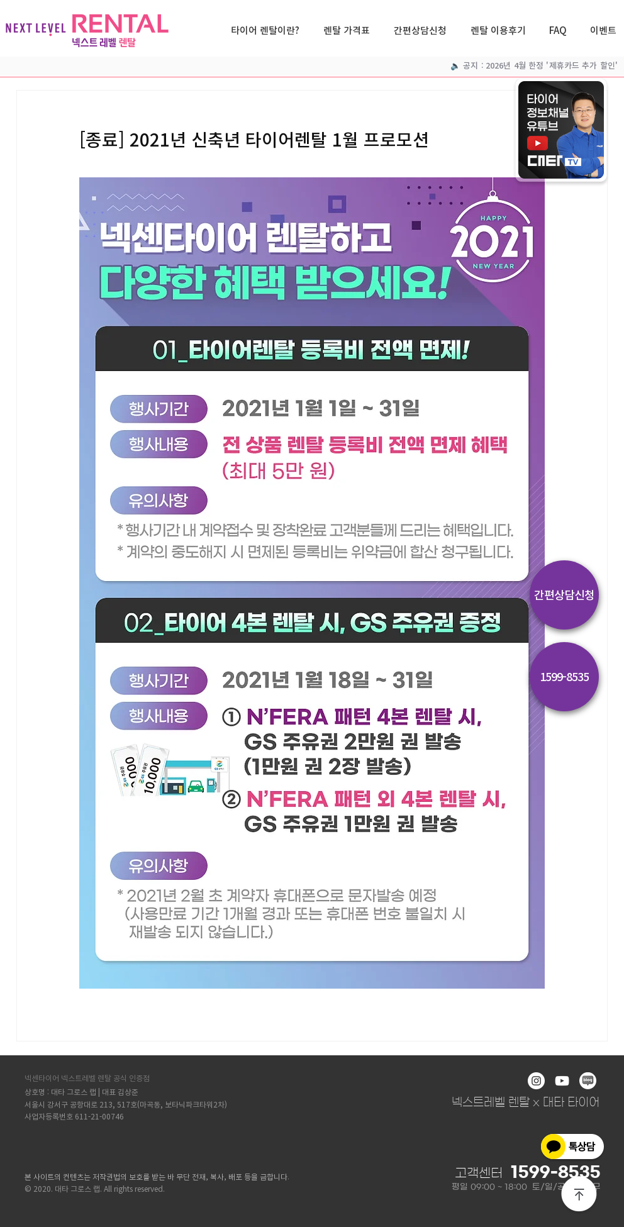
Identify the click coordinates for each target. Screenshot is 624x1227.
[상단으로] (579, 1194)
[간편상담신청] (564, 595)
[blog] (587, 1080)
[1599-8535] (564, 676)
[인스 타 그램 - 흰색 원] (536, 1080)
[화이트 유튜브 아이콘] (562, 1080)
